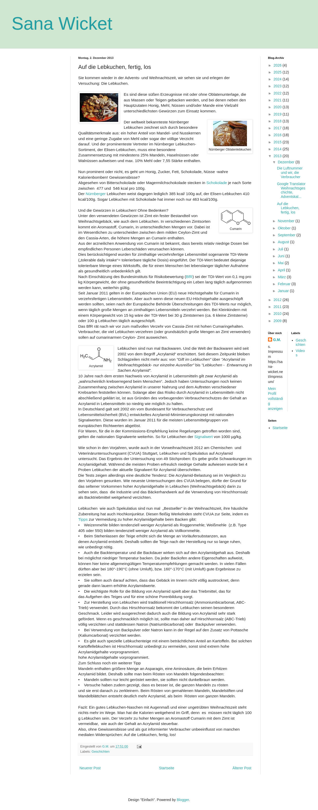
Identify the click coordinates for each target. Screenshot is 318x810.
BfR (189, 276)
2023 (278, 86)
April (282, 270)
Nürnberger (96, 193)
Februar (284, 284)
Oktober (285, 228)
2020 (278, 107)
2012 (278, 300)
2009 (278, 321)
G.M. (277, 340)
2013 (278, 156)
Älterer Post (242, 768)
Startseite (166, 768)
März (282, 277)
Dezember (286, 162)
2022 (278, 93)
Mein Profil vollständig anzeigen (275, 399)
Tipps (83, 519)
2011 (278, 307)
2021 (278, 100)
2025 (278, 72)
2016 (278, 135)
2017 (278, 128)
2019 (278, 114)
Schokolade (216, 182)
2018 (278, 121)
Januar (284, 291)
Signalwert (204, 436)
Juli (281, 249)
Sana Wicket (62, 24)
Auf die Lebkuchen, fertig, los (288, 208)
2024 (278, 79)
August (284, 242)
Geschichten (101, 751)
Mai (281, 263)
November (286, 221)
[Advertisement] (37, 133)
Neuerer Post (90, 768)
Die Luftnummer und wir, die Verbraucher (290, 172)
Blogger (183, 800)
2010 (278, 314)
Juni (281, 256)
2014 (278, 149)
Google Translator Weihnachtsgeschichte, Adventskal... (291, 190)
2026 (278, 65)
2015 (278, 142)
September (287, 235)
